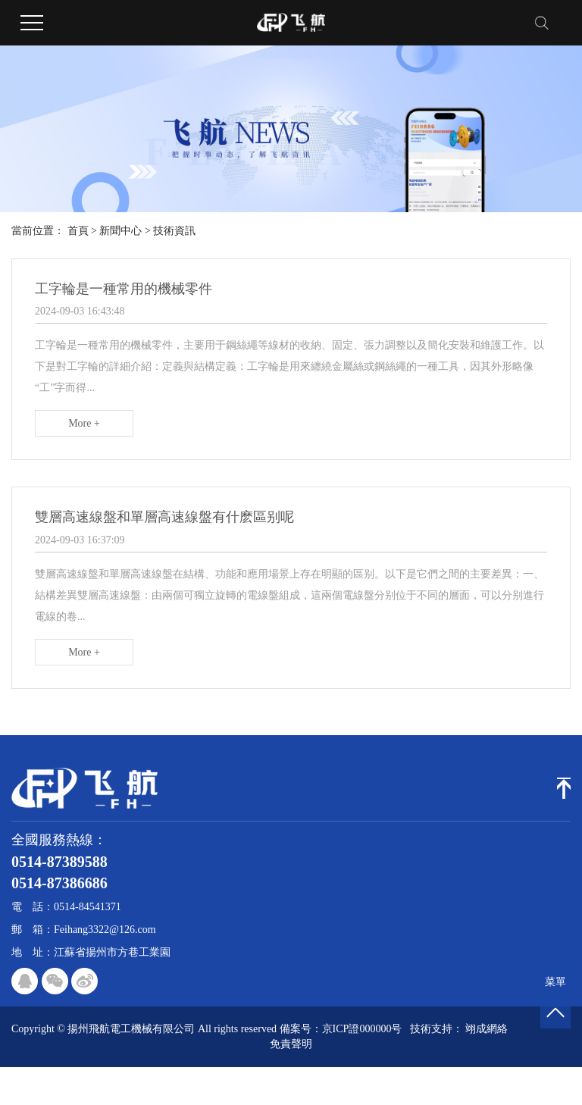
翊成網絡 (486, 1029)
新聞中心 (120, 230)
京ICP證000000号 (362, 1029)
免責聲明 (291, 1044)
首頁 (78, 230)
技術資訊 (174, 230)
